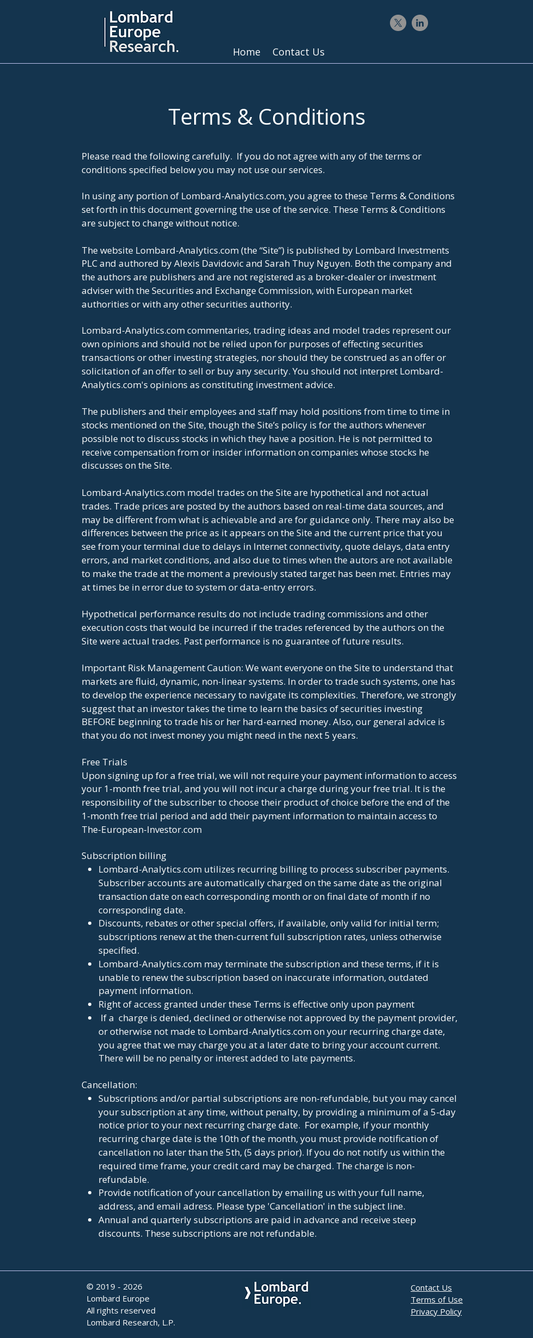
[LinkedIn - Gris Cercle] (420, 23)
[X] (398, 23)
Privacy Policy (436, 1311)
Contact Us (431, 1287)
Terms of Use (437, 1299)
